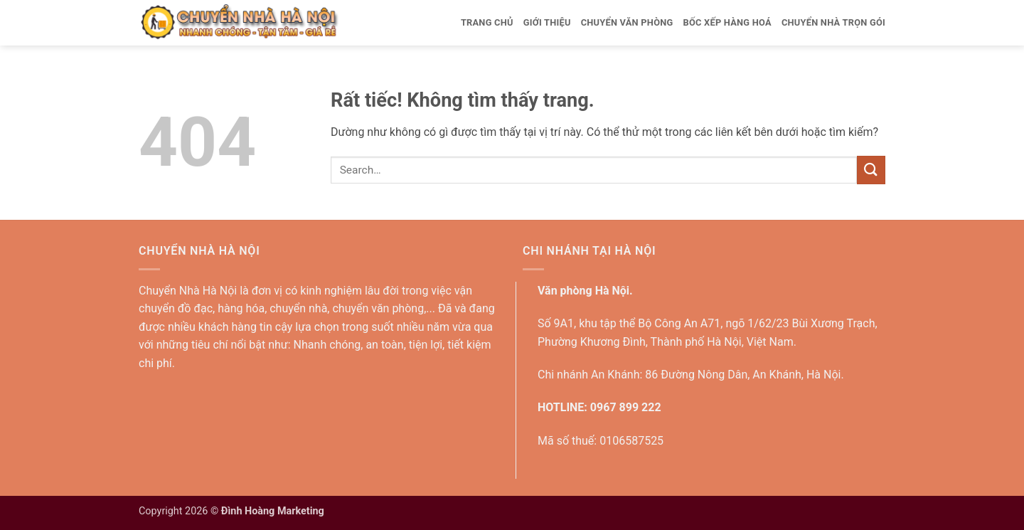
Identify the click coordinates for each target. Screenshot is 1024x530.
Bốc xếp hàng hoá (727, 22)
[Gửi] (871, 170)
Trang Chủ (487, 22)
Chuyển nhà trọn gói (833, 22)
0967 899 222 (625, 407)
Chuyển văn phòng (627, 22)
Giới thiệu (547, 22)
